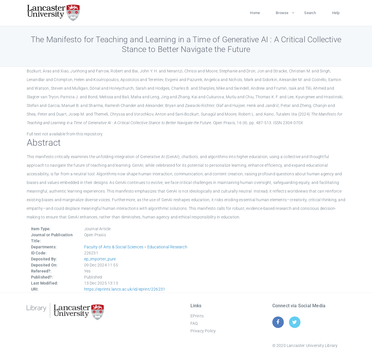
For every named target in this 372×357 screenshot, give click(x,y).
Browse (282, 13)
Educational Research (167, 247)
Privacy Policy (203, 331)
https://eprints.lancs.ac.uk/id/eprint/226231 (124, 289)
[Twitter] (294, 322)
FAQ (194, 323)
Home (255, 13)
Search (310, 13)
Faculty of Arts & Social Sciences (114, 247)
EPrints (197, 316)
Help (336, 13)
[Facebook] (278, 322)
